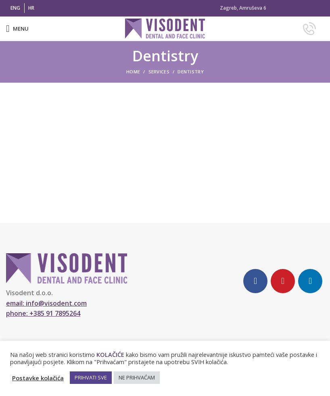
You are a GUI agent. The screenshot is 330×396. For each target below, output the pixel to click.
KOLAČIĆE (110, 354)
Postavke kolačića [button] (38, 377)
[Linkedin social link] (310, 281)
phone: (43, 313)
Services (158, 72)
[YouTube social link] (283, 281)
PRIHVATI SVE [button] (91, 377)
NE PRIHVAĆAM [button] (137, 377)
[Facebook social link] (255, 281)
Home (133, 72)
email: (46, 303)
